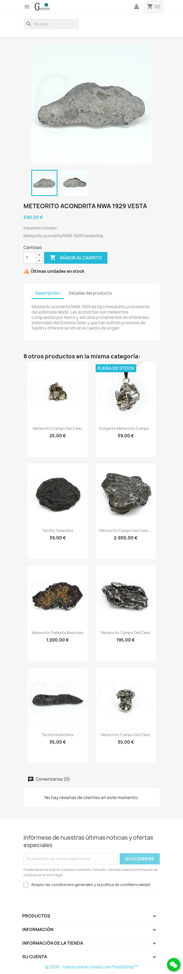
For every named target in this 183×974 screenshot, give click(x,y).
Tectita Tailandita (57, 530)
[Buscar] (51, 24)
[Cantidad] (30, 258)
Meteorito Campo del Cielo (57, 428)
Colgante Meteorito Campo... (125, 428)
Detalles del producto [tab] (90, 293)
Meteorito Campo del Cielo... (125, 530)
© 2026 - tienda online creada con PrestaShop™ (91, 967)
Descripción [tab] (48, 293)
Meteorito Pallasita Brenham (57, 632)
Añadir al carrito (76, 257)
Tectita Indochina (57, 734)
